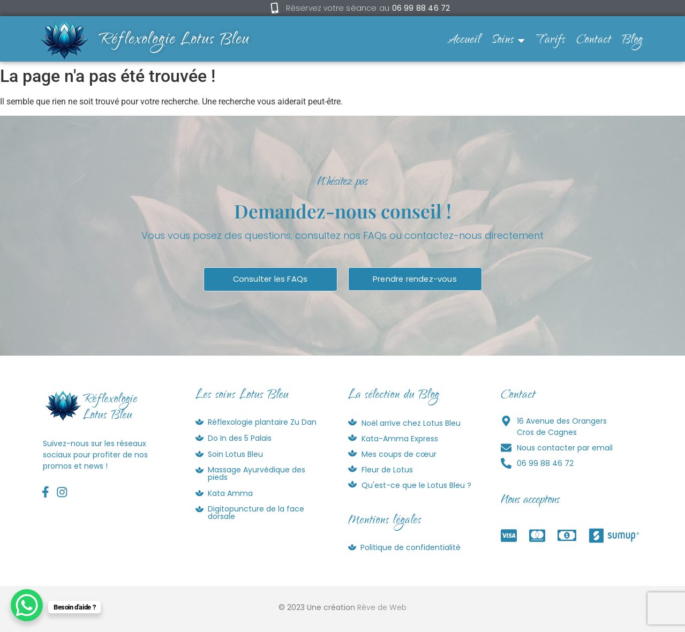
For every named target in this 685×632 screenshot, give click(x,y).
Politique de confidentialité (410, 547)
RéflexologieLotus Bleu (110, 408)
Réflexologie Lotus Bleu (174, 40)
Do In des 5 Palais (240, 438)
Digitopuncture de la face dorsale (256, 513)
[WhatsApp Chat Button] (27, 605)
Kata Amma (230, 493)
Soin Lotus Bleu (235, 454)
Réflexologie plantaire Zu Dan (262, 422)
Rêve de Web (382, 608)
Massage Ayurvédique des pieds (256, 474)
